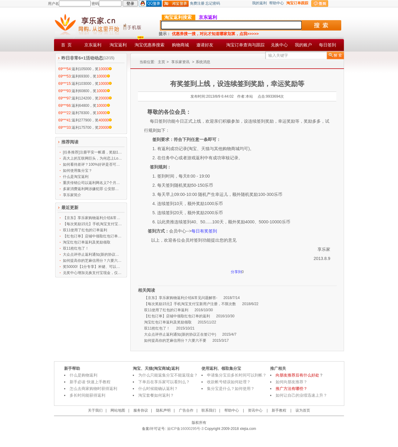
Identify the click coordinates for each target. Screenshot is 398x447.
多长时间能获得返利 (87, 395)
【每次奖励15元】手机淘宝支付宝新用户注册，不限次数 (92, 224)
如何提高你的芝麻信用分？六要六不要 (92, 260)
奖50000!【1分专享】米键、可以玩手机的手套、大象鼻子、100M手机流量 (92, 267)
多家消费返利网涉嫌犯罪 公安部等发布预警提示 (92, 189)
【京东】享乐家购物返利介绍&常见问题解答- (92, 218)
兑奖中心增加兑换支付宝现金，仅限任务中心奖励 (92, 273)
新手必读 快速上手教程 (90, 382)
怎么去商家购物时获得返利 (93, 388)
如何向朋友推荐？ (291, 382)
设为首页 (302, 410)
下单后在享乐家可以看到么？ (164, 382)
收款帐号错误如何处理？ (229, 382)
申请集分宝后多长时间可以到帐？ (236, 375)
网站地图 (117, 410)
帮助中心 (276, 3)
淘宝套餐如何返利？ (156, 395)
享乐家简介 (72, 195)
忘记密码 (212, 3)
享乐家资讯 (180, 62)
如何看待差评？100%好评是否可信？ (92, 164)
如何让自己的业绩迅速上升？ (301, 395)
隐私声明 (163, 410)
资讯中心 (255, 410)
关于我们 (95, 410)
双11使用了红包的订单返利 (85, 230)
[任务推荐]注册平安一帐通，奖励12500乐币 (92, 152)
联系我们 (208, 410)
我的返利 (259, 3)
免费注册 (197, 3)
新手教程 (279, 410)
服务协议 (140, 410)
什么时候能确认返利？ (158, 388)
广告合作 (186, 410)
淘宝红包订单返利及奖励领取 (86, 242)
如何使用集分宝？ (77, 170)
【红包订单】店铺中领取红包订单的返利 (92, 236)
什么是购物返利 (83, 375)
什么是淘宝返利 (76, 177)
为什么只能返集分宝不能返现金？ (168, 375)
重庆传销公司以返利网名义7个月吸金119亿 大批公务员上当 (92, 183)
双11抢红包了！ (76, 248)
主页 (161, 62)
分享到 (236, 272)
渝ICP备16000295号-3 (185, 429)
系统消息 (203, 62)
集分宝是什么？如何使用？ (231, 388)
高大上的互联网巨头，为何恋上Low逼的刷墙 (92, 158)
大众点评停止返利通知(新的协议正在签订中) (92, 254)
